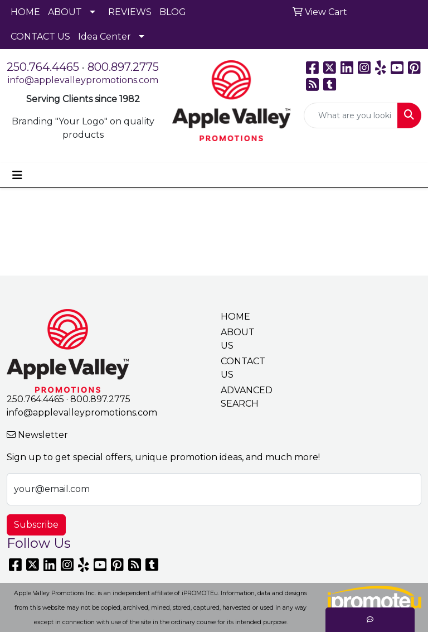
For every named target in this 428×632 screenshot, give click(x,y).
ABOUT (65, 12)
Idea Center (104, 36)
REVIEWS (130, 12)
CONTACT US (40, 36)
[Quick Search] (351, 115)
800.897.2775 (123, 67)
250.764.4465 (43, 67)
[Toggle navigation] (17, 175)
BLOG (172, 12)
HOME (25, 12)
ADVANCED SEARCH (241, 397)
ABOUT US (238, 339)
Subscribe (36, 524)
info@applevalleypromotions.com (83, 80)
